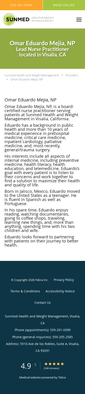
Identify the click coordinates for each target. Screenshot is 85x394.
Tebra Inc (41, 280)
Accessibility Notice (60, 291)
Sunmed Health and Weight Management (32, 75)
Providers (72, 75)
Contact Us (42, 302)
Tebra (62, 377)
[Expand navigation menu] (79, 19)
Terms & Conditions (25, 291)
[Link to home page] (37, 19)
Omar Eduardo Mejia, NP (26, 79)
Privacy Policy (64, 280)
